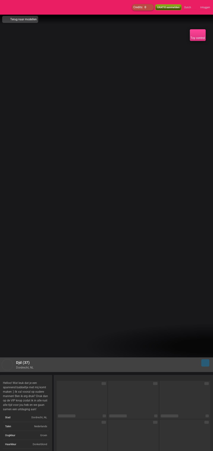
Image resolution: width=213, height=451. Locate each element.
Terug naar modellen (20, 19)
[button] (190, 7)
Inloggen (205, 7)
